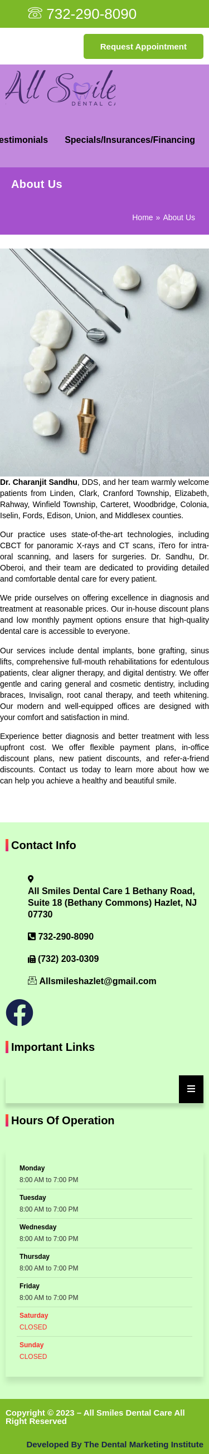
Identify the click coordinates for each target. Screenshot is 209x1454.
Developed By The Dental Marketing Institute (114, 1444)
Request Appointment (143, 46)
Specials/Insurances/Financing (130, 140)
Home (142, 217)
